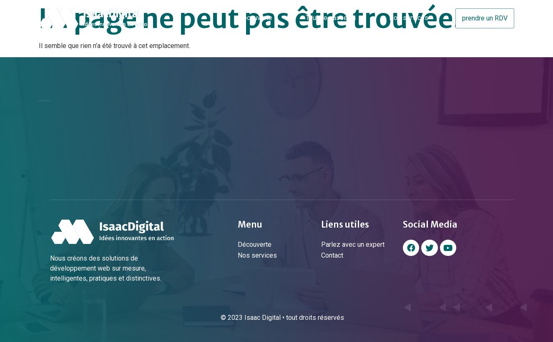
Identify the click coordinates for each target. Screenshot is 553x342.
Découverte (255, 18)
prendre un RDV (485, 18)
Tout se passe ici (331, 18)
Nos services (408, 18)
